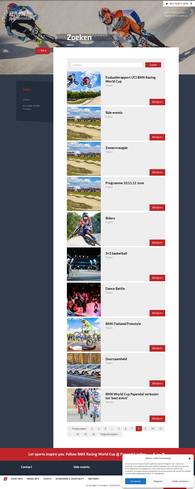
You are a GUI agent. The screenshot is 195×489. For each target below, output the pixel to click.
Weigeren (158, 481)
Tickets (47, 478)
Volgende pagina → (110, 434)
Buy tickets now (179, 3)
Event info (17, 478)
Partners (93, 478)
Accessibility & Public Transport (103, 485)
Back (42, 50)
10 (152, 428)
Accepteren (136, 481)
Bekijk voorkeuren (180, 481)
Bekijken (157, 102)
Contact (26, 99)
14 (77, 434)
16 (93, 434)
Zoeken (153, 64)
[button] (189, 458)
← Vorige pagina (77, 428)
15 (85, 434)
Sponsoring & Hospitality (70, 478)
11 (160, 428)
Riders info (33, 478)
